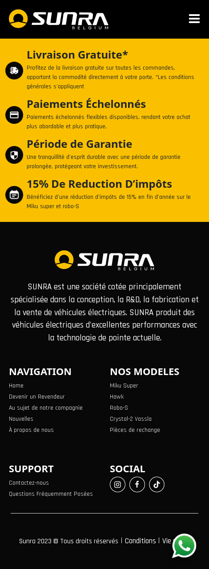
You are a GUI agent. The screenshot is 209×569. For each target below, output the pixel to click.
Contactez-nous (29, 483)
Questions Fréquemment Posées (51, 494)
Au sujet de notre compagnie (46, 408)
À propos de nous (31, 430)
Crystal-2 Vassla (131, 419)
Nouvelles (21, 419)
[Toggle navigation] (196, 19)
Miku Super (124, 386)
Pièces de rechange (135, 430)
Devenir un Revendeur (37, 397)
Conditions (141, 541)
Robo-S (119, 408)
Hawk (117, 397)
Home (16, 386)
